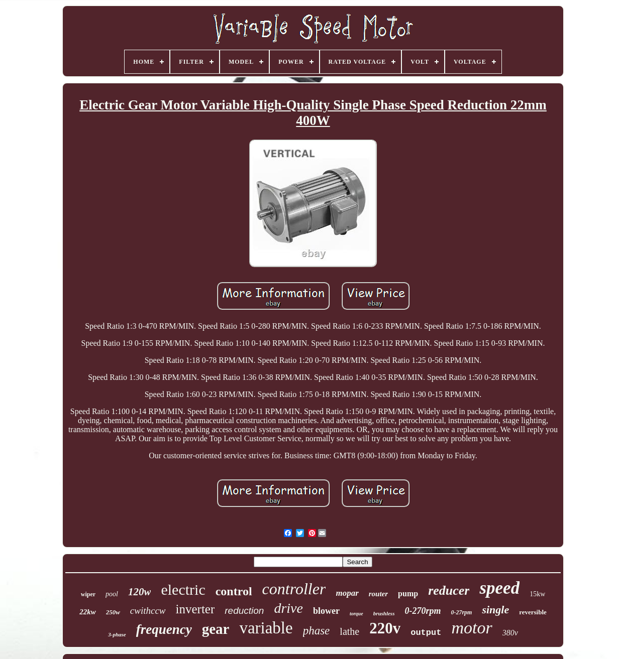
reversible (533, 612)
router (378, 594)
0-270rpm (422, 611)
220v (384, 628)
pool (112, 594)
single (495, 609)
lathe (349, 631)
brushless (384, 613)
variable (265, 628)
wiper (88, 594)
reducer (448, 590)
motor (471, 627)
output (425, 632)
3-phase (117, 634)
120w (139, 592)
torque (356, 613)
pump (408, 593)
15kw (537, 594)
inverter (195, 609)
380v (510, 632)
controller (294, 589)
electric (183, 589)
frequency (164, 629)
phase (316, 630)
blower (326, 611)
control (234, 591)
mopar (347, 593)
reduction (244, 610)
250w (113, 612)
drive (288, 608)
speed (499, 588)
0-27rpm (461, 612)
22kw (87, 612)
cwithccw (148, 610)
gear (216, 629)
